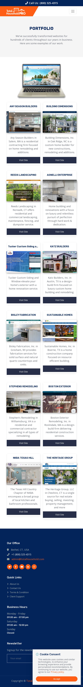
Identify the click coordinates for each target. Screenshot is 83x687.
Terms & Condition (19, 592)
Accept (56, 678)
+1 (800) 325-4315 (21, 554)
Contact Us (15, 588)
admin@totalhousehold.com (28, 559)
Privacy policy (57, 671)
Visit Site (23, 160)
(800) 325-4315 (49, 3)
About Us (14, 584)
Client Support (17, 596)
